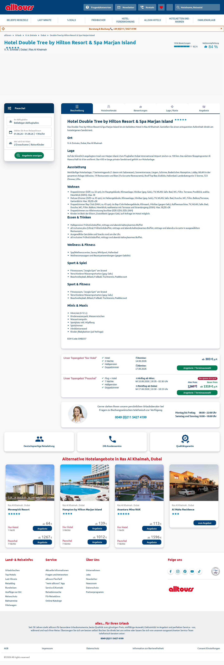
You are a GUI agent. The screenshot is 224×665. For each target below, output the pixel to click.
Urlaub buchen (12, 570)
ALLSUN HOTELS (152, 20)
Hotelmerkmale (109, 108)
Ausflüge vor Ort (13, 591)
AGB (6, 648)
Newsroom (91, 583)
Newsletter (91, 578)
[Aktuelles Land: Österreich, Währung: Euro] (169, 7)
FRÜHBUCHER (98, 20)
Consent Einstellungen (209, 648)
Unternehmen (93, 570)
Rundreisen (10, 587)
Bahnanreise (11, 600)
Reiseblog (10, 583)
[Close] (221, 28)
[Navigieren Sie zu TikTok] (199, 571)
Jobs (88, 574)
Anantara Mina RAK (129, 509)
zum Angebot (204, 523)
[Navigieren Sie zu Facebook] (170, 571)
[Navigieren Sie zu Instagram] (178, 571)
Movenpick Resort (19, 509)
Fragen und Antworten (57, 574)
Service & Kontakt (54, 587)
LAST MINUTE (44, 20)
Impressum (47, 648)
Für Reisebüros (53, 596)
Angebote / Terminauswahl (197, 368)
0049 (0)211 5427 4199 (131, 417)
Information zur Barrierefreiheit (148, 648)
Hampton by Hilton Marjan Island (82, 509)
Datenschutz (92, 587)
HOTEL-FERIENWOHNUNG (126, 20)
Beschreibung (77, 108)
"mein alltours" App (55, 583)
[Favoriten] (161, 7)
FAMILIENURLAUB (206, 20)
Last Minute (11, 578)
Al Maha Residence (183, 509)
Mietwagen (10, 605)
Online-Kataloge (54, 600)
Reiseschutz (11, 596)
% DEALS (71, 20)
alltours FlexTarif (54, 578)
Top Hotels (10, 574)
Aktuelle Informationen (57, 570)
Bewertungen (140, 108)
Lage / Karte (172, 108)
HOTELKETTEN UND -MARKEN (179, 20)
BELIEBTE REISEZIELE (17, 20)
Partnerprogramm (95, 591)
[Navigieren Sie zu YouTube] (192, 571)
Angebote (204, 108)
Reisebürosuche (53, 591)
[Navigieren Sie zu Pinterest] (185, 571)
